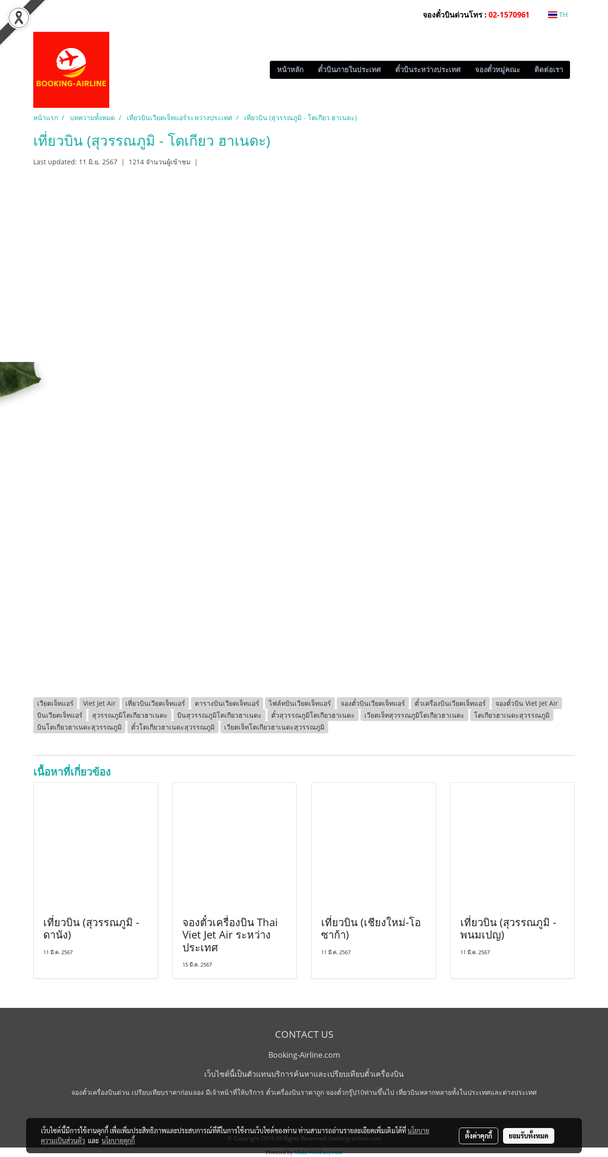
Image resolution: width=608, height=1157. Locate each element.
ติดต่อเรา (548, 70)
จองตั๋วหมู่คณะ (497, 70)
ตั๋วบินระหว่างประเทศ (428, 70)
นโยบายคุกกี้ (118, 1140)
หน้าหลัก (290, 70)
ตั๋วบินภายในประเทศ (349, 70)
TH (558, 14)
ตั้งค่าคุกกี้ (478, 1135)
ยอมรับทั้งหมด (529, 1135)
